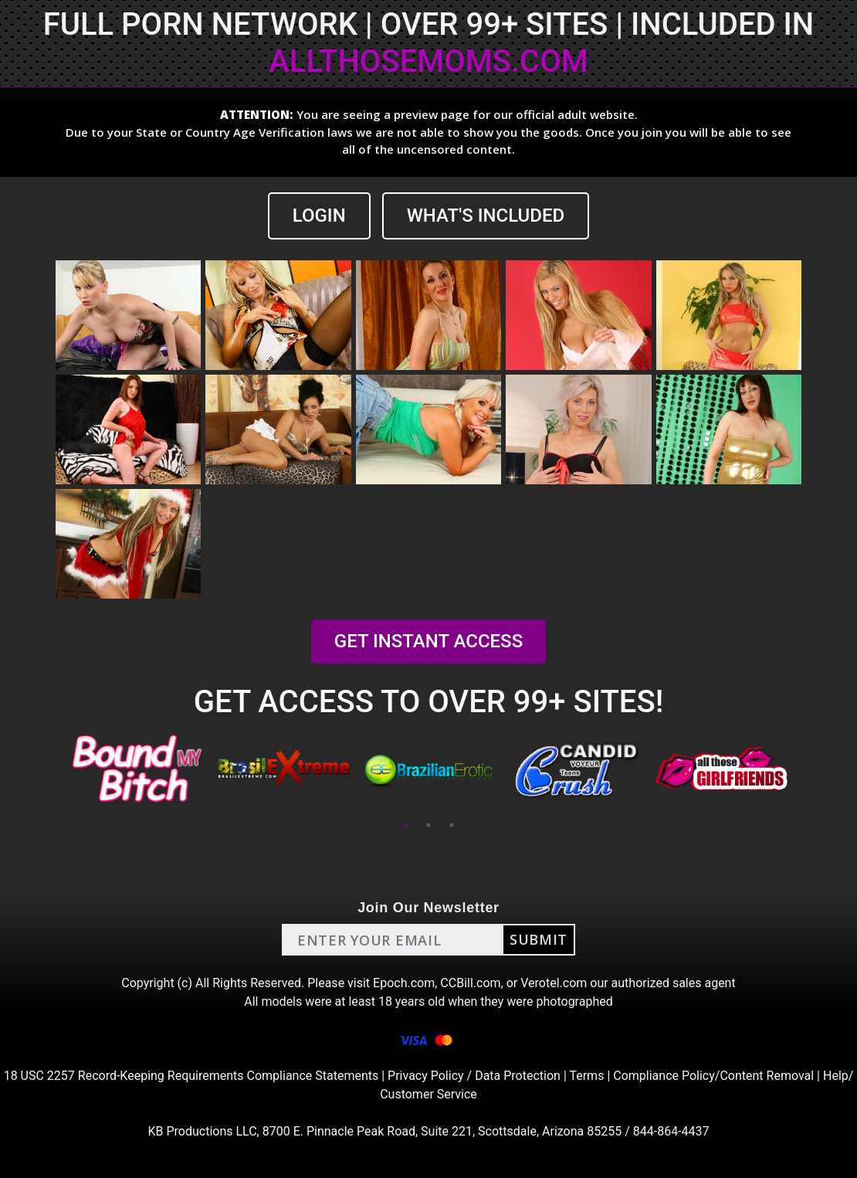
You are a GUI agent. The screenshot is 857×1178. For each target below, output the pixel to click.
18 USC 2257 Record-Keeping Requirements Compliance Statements (191, 1075)
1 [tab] (405, 825)
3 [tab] (451, 825)
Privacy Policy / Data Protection (474, 1075)
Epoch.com (404, 983)
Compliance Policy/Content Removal (713, 1075)
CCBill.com (470, 983)
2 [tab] (428, 825)
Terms (586, 1075)
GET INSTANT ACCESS (428, 641)
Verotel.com (553, 983)
